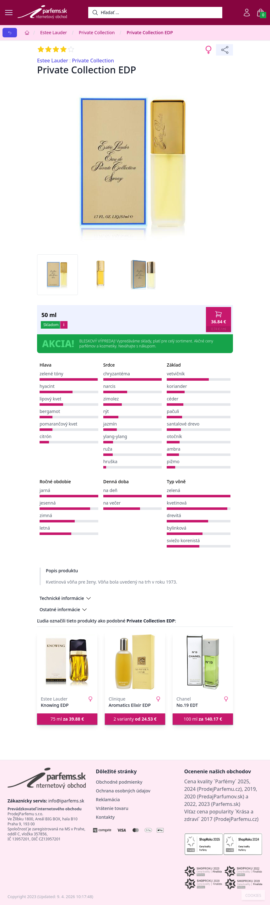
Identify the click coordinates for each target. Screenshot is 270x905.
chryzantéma (116, 374)
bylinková (176, 528)
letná (45, 528)
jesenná (48, 503)
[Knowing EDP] (67, 662)
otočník (174, 436)
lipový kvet (50, 399)
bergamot (50, 411)
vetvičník (176, 374)
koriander (177, 386)
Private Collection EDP (150, 32)
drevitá (174, 515)
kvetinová (176, 503)
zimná (46, 515)
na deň (110, 490)
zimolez (111, 399)
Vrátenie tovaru (112, 808)
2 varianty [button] (134, 719)
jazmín (110, 424)
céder (172, 399)
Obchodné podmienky (119, 782)
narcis (109, 386)
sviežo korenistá (183, 540)
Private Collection (97, 32)
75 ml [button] (67, 719)
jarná (45, 490)
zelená (173, 490)
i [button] (63, 324)
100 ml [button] (203, 719)
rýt (106, 411)
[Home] (27, 33)
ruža (107, 449)
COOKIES (253, 895)
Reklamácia (108, 799)
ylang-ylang (115, 436)
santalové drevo (183, 424)
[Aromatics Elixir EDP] (135, 662)
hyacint (47, 386)
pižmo (173, 461)
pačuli (173, 411)
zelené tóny (51, 374)
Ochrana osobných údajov (123, 791)
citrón (45, 436)
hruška (110, 461)
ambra (173, 449)
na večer (112, 503)
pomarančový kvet (58, 424)
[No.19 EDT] (202, 662)
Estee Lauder (53, 32)
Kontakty (105, 817)
